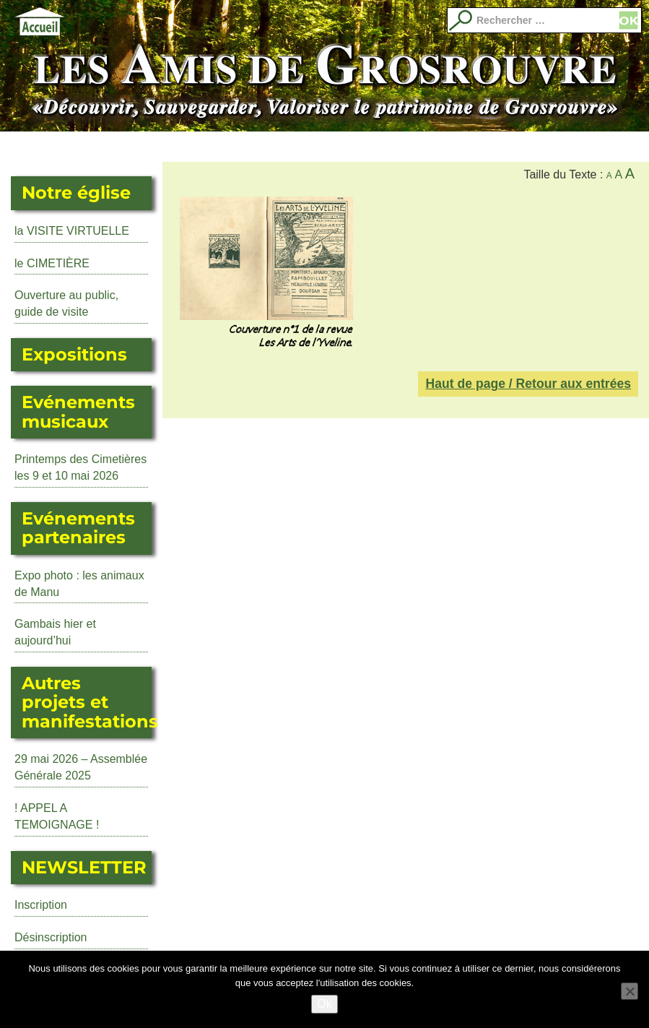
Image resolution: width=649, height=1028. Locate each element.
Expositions (162, 146)
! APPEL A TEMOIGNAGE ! (56, 816)
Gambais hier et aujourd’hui (55, 632)
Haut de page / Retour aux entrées (528, 383)
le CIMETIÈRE (52, 263)
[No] (629, 991)
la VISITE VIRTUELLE (71, 231)
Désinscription (50, 937)
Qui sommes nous (551, 146)
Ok (324, 1004)
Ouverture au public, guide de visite (66, 303)
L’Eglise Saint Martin (97, 146)
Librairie (421, 146)
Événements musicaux (227, 146)
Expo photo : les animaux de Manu (79, 583)
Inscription (40, 905)
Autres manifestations (292, 146)
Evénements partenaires (357, 146)
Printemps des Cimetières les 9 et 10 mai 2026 (80, 467)
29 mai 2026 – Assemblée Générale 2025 (80, 767)
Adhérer (486, 146)
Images (616, 146)
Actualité (32, 146)
